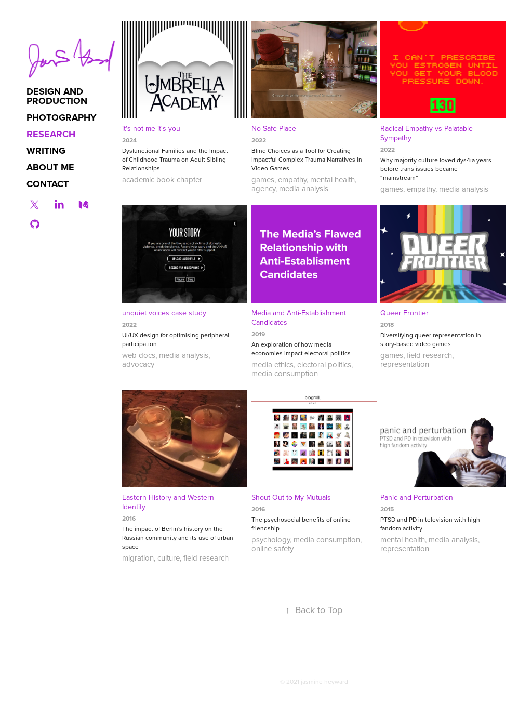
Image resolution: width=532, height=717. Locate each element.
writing (45, 150)
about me (50, 167)
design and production (56, 96)
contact (47, 184)
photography (61, 117)
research (50, 134)
